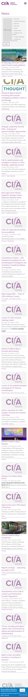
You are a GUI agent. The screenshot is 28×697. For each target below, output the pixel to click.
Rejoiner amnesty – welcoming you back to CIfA (13, 568)
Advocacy (16, 19)
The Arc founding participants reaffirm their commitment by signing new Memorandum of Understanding (12, 630)
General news (17, 30)
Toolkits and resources (16, 39)
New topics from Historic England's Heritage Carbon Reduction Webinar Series (11, 195)
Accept (22, 690)
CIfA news (16, 26)
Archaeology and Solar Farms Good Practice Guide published (13, 63)
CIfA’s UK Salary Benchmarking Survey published (13, 231)
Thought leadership (19, 37)
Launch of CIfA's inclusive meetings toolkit (11, 319)
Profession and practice (11, 213)
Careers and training (19, 21)
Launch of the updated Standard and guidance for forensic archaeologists (14, 388)
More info (7, 696)
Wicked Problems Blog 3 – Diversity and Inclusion (11, 349)
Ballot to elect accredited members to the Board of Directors (11, 657)
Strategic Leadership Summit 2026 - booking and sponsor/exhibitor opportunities (13, 129)
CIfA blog (16, 23)
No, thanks (23, 695)
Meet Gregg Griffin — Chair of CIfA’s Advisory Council (12, 295)
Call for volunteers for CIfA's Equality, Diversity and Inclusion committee (13, 412)
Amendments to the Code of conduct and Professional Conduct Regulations (12, 593)
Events (15, 28)
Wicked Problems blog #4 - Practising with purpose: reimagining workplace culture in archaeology (13, 96)
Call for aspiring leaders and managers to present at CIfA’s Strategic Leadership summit (12, 162)
